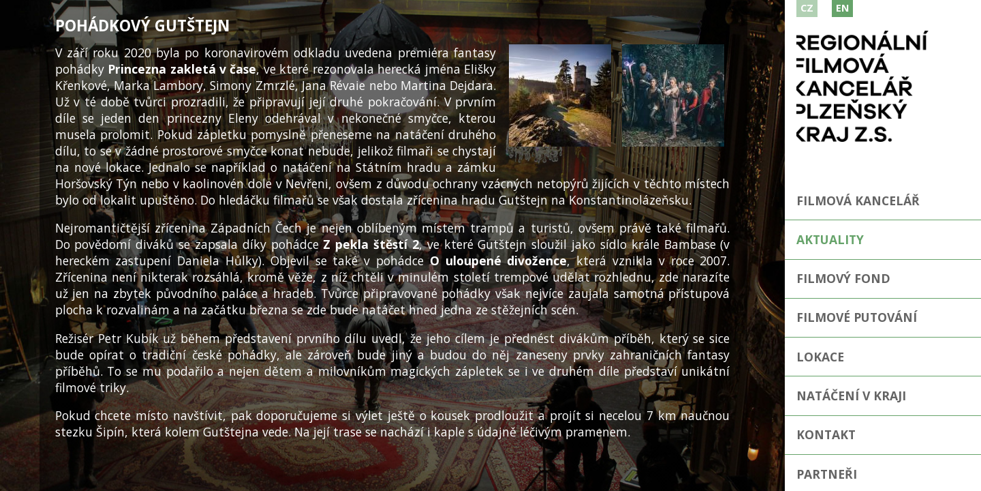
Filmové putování (856, 317)
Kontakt (826, 434)
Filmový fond (843, 278)
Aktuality (830, 239)
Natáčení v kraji (851, 395)
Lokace (820, 356)
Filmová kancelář (858, 200)
